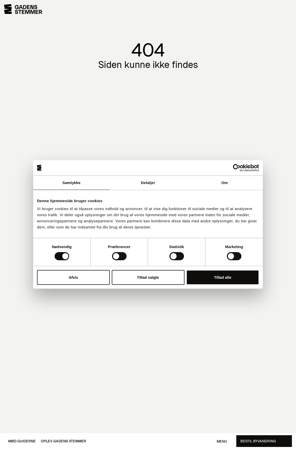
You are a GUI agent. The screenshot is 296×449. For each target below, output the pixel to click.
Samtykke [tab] (72, 182)
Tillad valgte (148, 277)
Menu (222, 441)
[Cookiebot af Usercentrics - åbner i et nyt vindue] (236, 168)
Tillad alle (222, 277)
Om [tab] (224, 182)
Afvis (73, 277)
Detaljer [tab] (148, 182)
